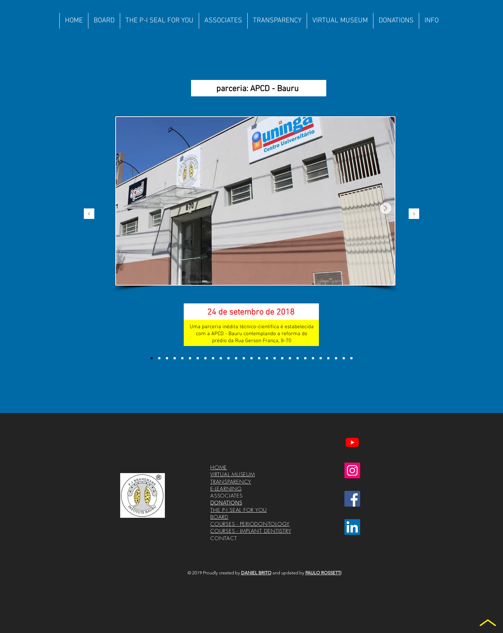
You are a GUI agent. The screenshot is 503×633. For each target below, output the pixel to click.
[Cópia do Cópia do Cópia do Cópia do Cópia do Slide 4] (236, 358)
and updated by (306, 572)
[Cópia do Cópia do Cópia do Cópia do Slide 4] (228, 358)
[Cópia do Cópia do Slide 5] (298, 358)
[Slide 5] (282, 358)
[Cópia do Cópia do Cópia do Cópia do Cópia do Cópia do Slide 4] (251, 358)
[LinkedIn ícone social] (352, 527)
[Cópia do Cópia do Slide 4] (213, 358)
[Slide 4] (198, 358)
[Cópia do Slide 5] (290, 358)
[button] (223, 21)
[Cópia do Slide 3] (190, 358)
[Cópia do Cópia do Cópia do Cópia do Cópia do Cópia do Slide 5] (344, 358)
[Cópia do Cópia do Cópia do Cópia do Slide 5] (328, 358)
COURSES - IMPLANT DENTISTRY (250, 531)
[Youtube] (352, 442)
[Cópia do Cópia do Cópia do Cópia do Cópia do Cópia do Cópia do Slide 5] (351, 358)
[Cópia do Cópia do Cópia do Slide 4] (221, 358)
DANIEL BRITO (256, 572)
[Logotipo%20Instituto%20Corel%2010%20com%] (142, 495)
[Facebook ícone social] (352, 499)
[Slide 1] (152, 358)
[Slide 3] (182, 358)
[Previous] (89, 214)
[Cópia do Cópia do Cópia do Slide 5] (313, 358)
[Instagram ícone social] (352, 470)
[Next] (414, 214)
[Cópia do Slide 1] (159, 358)
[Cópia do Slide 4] (205, 358)
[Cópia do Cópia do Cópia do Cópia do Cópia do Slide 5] (336, 358)
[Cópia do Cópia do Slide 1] (167, 358)
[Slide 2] (175, 358)
